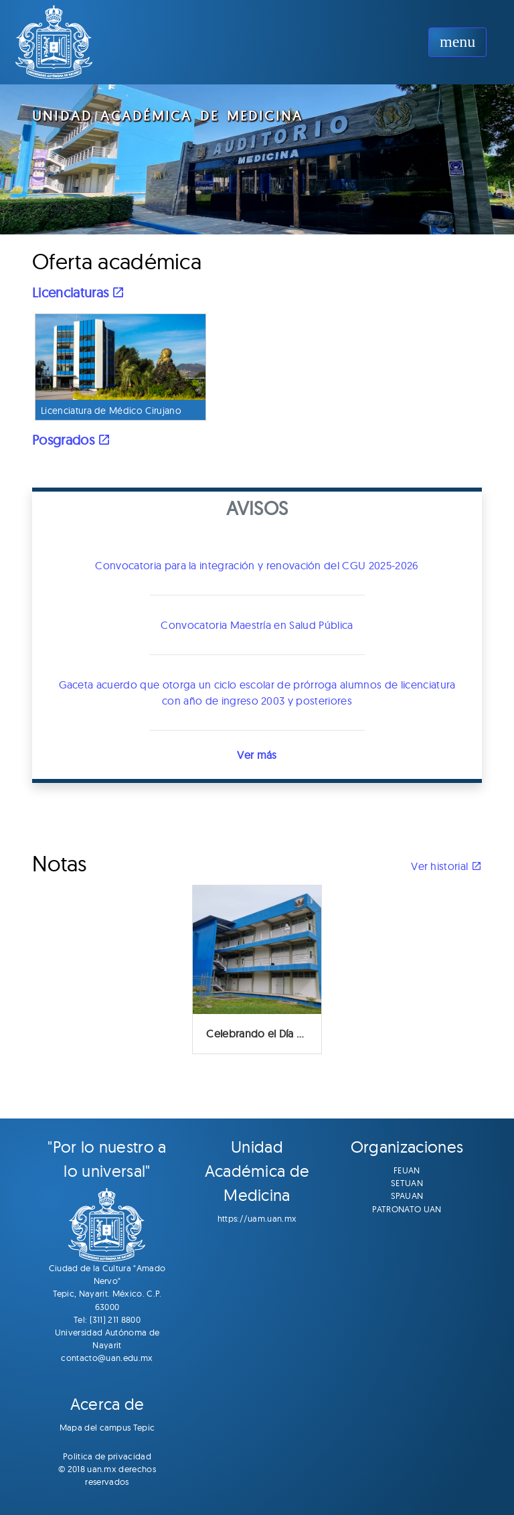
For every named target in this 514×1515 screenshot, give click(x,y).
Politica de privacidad (107, 1456)
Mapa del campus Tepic (107, 1427)
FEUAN (407, 1170)
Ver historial (446, 866)
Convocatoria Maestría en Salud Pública (257, 625)
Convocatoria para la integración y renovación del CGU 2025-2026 (256, 565)
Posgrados (72, 439)
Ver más (256, 755)
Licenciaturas (79, 292)
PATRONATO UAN (406, 1209)
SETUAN (407, 1182)
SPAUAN (407, 1195)
